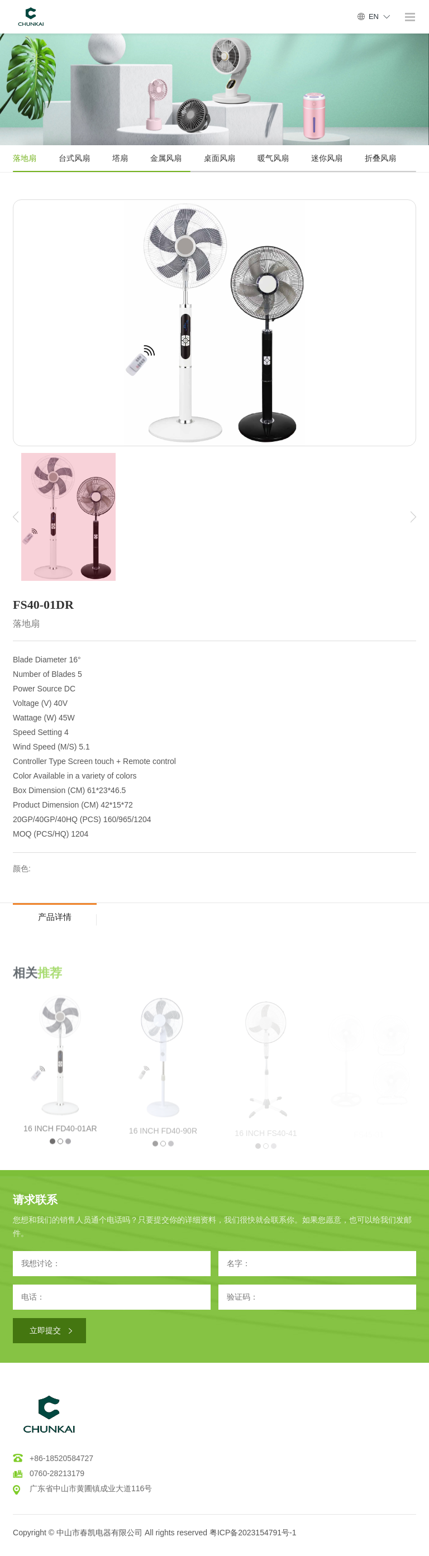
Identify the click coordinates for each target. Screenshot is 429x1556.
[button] (15, 517)
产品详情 (55, 917)
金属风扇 (166, 158)
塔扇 (120, 158)
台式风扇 (74, 158)
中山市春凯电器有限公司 (99, 1532)
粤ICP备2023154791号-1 (253, 1532)
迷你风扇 (326, 158)
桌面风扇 (219, 158)
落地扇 (24, 158)
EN (374, 16)
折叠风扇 (380, 158)
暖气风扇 (273, 158)
